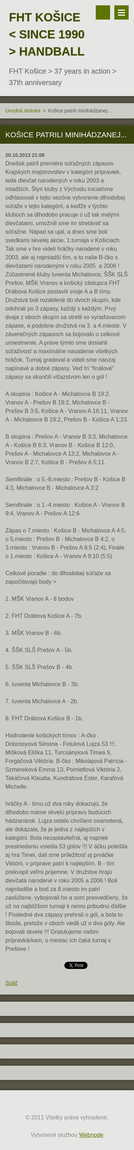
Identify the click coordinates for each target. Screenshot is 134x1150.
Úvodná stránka (22, 110)
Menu (121, 12)
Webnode (91, 1135)
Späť (11, 983)
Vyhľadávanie (103, 12)
